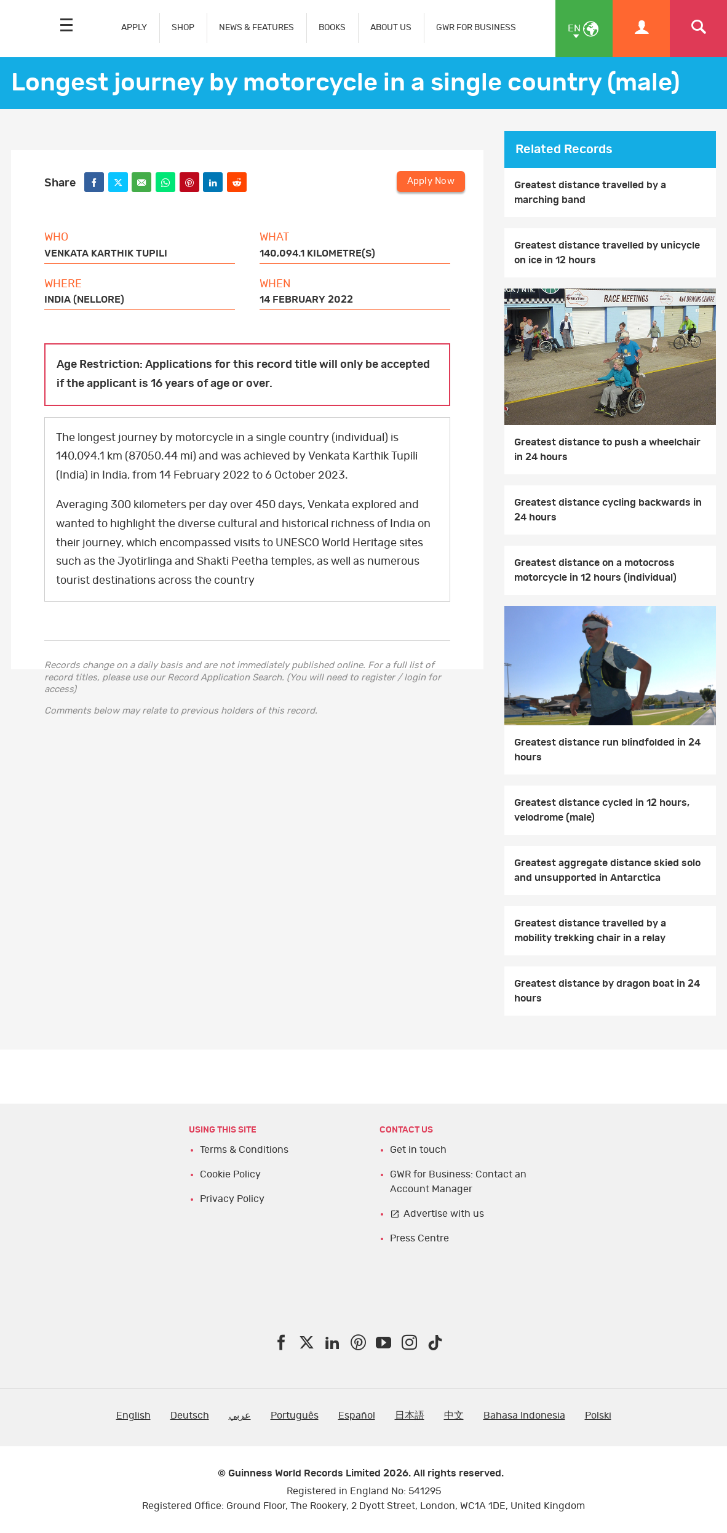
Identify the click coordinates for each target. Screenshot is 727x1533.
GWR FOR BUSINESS (476, 27)
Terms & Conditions (244, 1150)
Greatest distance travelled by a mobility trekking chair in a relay (590, 930)
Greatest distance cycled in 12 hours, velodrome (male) (601, 810)
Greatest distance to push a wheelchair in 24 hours (607, 449)
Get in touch (418, 1150)
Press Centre (419, 1238)
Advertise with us (443, 1214)
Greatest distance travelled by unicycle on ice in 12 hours (607, 253)
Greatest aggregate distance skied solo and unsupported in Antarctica (607, 870)
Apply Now (431, 181)
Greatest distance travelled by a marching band (590, 192)
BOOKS (332, 27)
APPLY (134, 27)
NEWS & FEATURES (256, 27)
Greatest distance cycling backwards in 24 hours (608, 510)
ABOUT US (390, 27)
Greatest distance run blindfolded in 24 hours (607, 750)
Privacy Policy (232, 1199)
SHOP (183, 27)
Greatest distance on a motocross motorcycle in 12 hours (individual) (595, 570)
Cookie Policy (230, 1174)
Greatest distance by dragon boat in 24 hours (607, 991)
